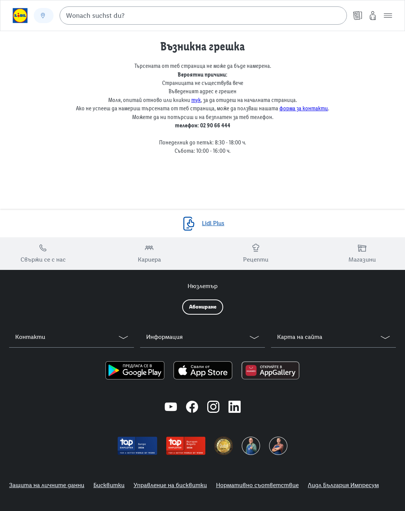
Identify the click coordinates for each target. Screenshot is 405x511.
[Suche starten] (337, 15)
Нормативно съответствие (257, 485)
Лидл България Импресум (343, 485)
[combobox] (203, 15)
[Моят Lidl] (372, 15)
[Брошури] (357, 15)
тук (196, 99)
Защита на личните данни (46, 485)
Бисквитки (108, 485)
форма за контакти (303, 108)
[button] (387, 15)
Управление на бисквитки (170, 485)
